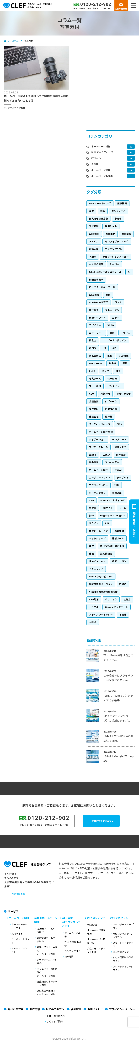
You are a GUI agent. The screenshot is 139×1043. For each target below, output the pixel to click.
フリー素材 (95, 386)
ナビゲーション (97, 439)
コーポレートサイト (99, 477)
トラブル (94, 607)
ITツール (96, 158)
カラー (115, 317)
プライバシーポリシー (101, 614)
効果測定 (94, 462)
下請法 (122, 614)
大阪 (112, 332)
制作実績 (121, 454)
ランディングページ (99, 424)
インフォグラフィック (117, 241)
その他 (94, 164)
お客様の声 (111, 409)
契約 (91, 515)
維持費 (108, 416)
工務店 (106, 454)
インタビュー (114, 386)
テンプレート (119, 439)
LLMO (92, 370)
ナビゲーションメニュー (116, 256)
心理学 (118, 218)
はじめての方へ (55, 1009)
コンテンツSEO (113, 249)
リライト (94, 523)
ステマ (105, 370)
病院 (91, 546)
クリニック (111, 599)
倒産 (102, 211)
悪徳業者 (126, 233)
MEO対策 (124, 355)
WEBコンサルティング (112, 500)
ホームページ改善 (72, 934)
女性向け (94, 409)
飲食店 (92, 340)
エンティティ (118, 211)
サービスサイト (97, 561)
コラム (15, 40)
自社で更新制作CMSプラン (123, 959)
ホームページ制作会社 (101, 431)
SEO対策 (94, 599)
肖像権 (112, 363)
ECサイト (108, 507)
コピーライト (96, 332)
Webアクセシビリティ (101, 576)
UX (104, 348)
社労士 (127, 599)
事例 (125, 363)
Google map (18, 893)
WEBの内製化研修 (72, 943)
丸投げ (92, 622)
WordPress (95, 363)
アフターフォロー (98, 485)
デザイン (126, 332)
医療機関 (122, 203)
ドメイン (94, 241)
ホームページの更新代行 (96, 941)
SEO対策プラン (121, 951)
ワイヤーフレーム (98, 447)
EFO (118, 370)
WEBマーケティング (102, 152)
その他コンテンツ (95, 918)
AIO (114, 348)
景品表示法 (95, 355)
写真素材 (110, 233)
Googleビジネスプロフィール (105, 271)
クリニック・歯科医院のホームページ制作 (47, 972)
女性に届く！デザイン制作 (96, 950)
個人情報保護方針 (98, 218)
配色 (108, 294)
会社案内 (76, 1009)
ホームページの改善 (102, 176)
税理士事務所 (96, 279)
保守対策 (112, 378)
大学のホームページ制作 (47, 961)
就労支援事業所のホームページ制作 (46, 992)
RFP (107, 523)
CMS (119, 424)
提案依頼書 (106, 553)
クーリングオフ (97, 492)
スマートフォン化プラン (123, 944)
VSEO (110, 325)
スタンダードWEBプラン (123, 926)
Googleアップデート (116, 607)
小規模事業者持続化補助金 (103, 591)
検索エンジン (119, 561)
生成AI (118, 469)
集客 (109, 355)
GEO (91, 393)
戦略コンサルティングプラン (123, 935)
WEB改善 (94, 294)
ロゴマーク (111, 401)
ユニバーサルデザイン (114, 340)
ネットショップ (97, 538)
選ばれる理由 (15, 1009)
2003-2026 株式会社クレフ (71, 1038)
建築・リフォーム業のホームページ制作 (47, 950)
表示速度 (117, 492)
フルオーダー (112, 462)
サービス (13, 911)
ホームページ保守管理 (96, 932)
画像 (91, 211)
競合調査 (94, 309)
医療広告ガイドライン (101, 584)
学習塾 (92, 507)
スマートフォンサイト (20, 950)
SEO (91, 500)
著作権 (92, 348)
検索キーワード (97, 317)
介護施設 (94, 401)
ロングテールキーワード (102, 287)
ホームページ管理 (98, 302)
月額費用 (105, 393)
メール (122, 507)
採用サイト (111, 226)
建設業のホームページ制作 (47, 939)
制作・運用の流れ (56, 1016)
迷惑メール (118, 538)
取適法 (122, 584)
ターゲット (123, 477)
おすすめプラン (119, 918)
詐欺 (116, 485)
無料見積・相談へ (134, 525)
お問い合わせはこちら (104, 821)
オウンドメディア (98, 530)
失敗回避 (94, 226)
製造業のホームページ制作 (47, 930)
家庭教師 (119, 530)
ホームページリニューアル (20, 926)
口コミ (118, 302)
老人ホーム (95, 378)
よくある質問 (96, 264)
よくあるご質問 (55, 1021)
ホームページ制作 (16, 107)
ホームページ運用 (100, 170)
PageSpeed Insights (112, 515)
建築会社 (94, 416)
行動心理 (94, 249)
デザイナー (95, 325)
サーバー (114, 264)
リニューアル (112, 309)
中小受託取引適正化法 (112, 546)
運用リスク (120, 447)
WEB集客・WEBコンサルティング (71, 922)
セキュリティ (96, 568)
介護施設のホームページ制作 (47, 983)
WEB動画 (94, 233)
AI (129, 271)
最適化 (92, 454)
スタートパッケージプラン (123, 968)
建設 (91, 553)
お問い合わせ (121, 8)
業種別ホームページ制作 (46, 920)
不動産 (92, 256)
